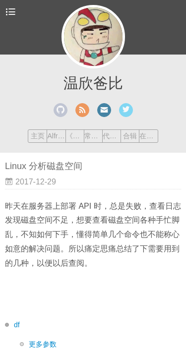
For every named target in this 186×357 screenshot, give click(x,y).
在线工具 (148, 136)
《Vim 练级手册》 (75, 136)
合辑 (130, 136)
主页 (38, 136)
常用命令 (93, 136)
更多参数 (43, 344)
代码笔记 (112, 136)
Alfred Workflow (56, 136)
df (17, 325)
